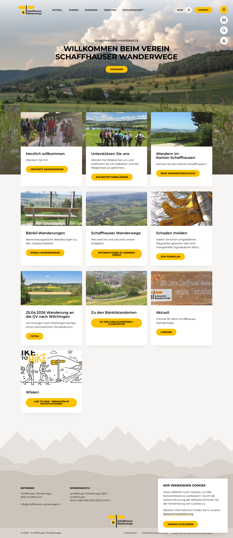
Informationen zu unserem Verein (116, 253)
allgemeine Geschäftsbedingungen (192, 532)
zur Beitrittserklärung (112, 177)
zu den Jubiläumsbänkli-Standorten (116, 323)
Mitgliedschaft (133, 10)
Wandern (91, 10)
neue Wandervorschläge (178, 173)
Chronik (166, 332)
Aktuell (57, 10)
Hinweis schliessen (181, 524)
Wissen (73, 10)
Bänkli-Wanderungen (45, 252)
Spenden (203, 10)
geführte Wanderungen (46, 169)
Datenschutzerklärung (154, 532)
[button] (224, 10)
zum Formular (170, 256)
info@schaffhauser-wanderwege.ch (40, 504)
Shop (180, 10)
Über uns (110, 10)
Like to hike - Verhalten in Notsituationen (51, 402)
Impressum (130, 532)
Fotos (34, 336)
